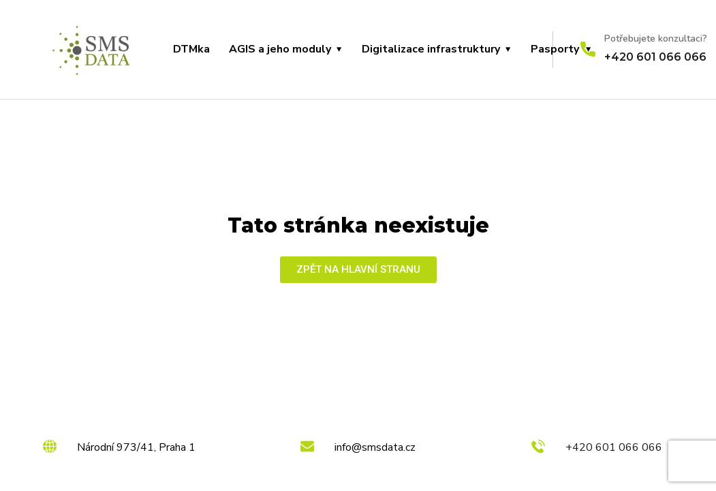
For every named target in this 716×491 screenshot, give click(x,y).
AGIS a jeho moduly (280, 49)
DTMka (191, 49)
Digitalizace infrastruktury (431, 49)
